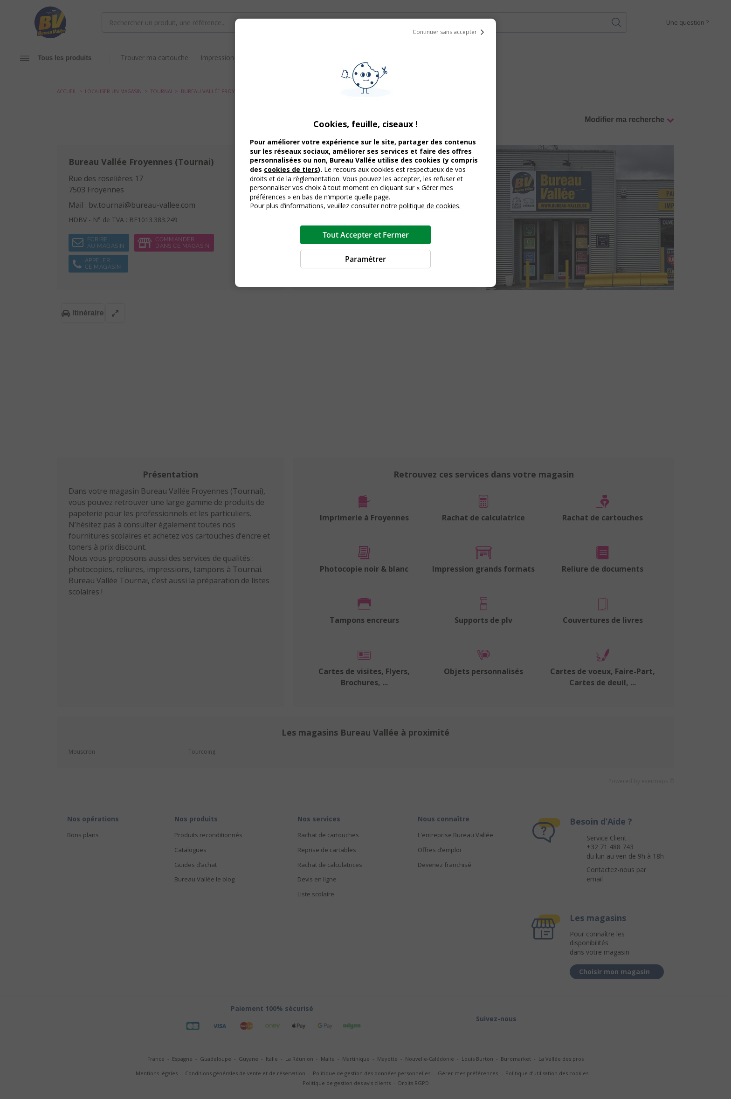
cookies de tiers (291, 169)
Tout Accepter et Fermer (366, 235)
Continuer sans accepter (450, 32)
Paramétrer (365, 259)
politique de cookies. (430, 205)
